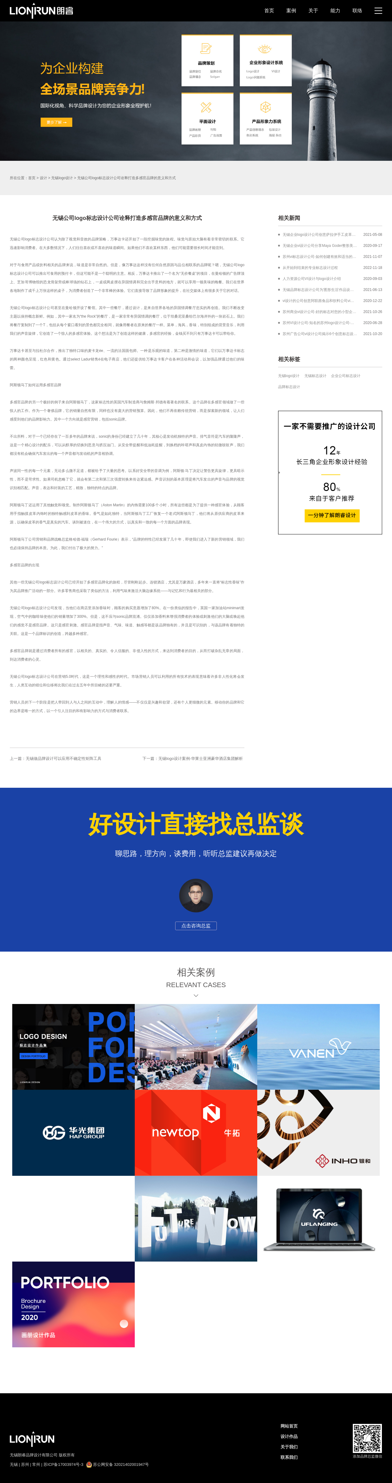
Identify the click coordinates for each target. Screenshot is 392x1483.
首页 (269, 10)
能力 (335, 10)
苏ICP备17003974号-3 (63, 1464)
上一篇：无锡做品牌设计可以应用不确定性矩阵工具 (55, 758)
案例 (291, 10)
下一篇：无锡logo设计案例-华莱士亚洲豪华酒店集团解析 (192, 758)
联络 (357, 10)
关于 (313, 10)
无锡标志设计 (315, 376)
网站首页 (289, 1426)
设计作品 (289, 1436)
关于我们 (289, 1447)
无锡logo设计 (62, 178)
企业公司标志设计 (345, 376)
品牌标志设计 (289, 387)
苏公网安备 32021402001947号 (117, 1465)
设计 (43, 178)
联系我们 (289, 1457)
